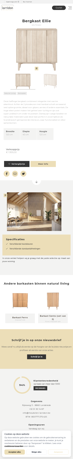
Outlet (59, 8)
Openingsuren (12, 2)
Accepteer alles (15, 452)
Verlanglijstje (17, 164)
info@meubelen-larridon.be (36, 413)
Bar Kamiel (27, 2)
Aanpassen (58, 452)
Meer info (43, 164)
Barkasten (22, 93)
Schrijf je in (36, 357)
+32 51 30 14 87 (36, 409)
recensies (40, 388)
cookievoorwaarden (13, 446)
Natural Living (10, 93)
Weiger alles (36, 452)
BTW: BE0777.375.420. (36, 417)
